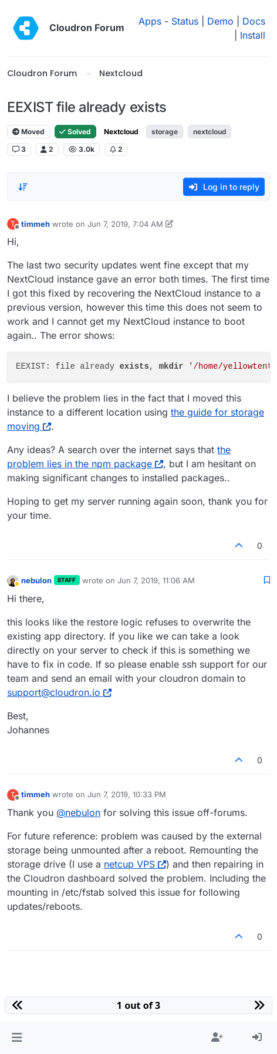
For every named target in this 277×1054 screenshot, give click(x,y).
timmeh (35, 224)
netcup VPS (135, 864)
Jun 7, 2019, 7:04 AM (125, 224)
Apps (149, 21)
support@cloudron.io (59, 692)
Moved (28, 131)
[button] (17, 1037)
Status (184, 21)
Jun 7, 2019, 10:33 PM (126, 794)
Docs (253, 21)
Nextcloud (121, 131)
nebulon (36, 580)
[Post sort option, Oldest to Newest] (22, 187)
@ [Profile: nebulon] (78, 812)
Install (252, 35)
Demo (220, 21)
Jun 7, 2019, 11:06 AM (156, 580)
